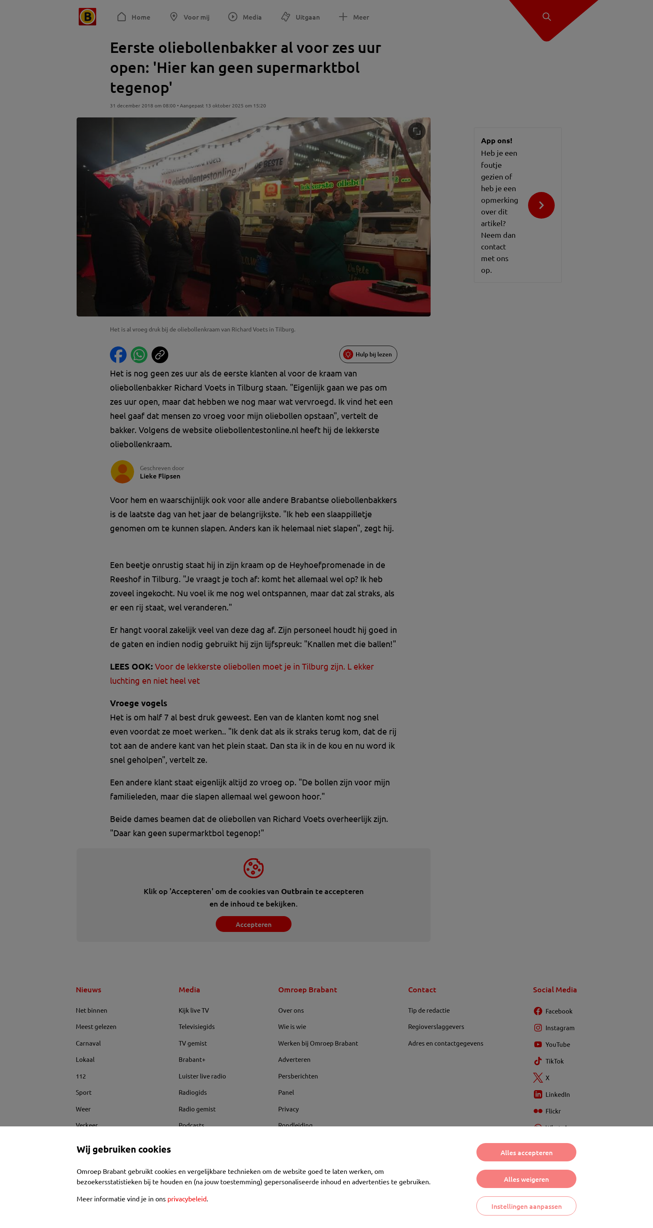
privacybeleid (187, 1198)
